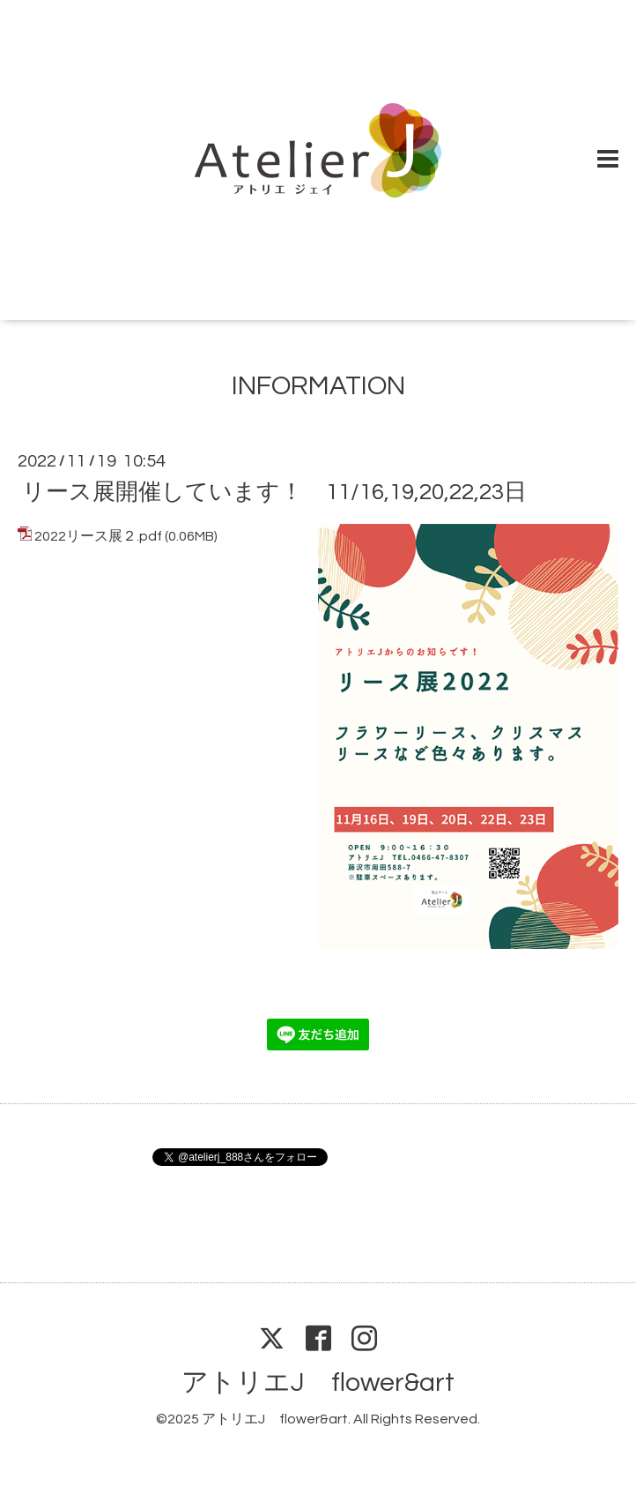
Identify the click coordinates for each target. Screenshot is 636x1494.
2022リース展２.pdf (98, 536)
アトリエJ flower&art (318, 1382)
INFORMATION (318, 386)
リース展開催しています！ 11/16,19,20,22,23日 (274, 492)
